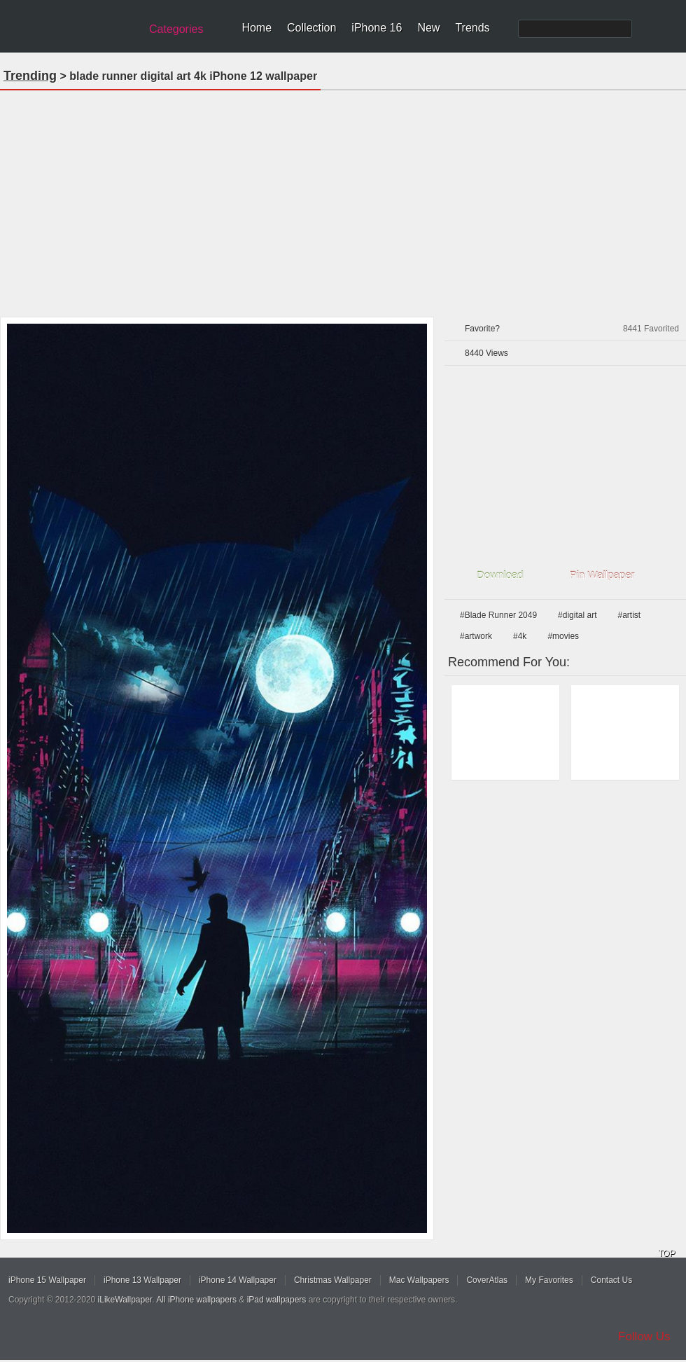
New (428, 28)
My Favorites (549, 1280)
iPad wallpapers (277, 1300)
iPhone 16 (376, 28)
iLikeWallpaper (125, 1300)
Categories (176, 29)
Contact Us (611, 1280)
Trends (472, 28)
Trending (30, 76)
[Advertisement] (343, 199)
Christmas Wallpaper (333, 1280)
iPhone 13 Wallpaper (142, 1280)
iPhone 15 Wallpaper (47, 1280)
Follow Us (644, 1336)
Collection (311, 28)
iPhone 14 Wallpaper (237, 1280)
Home (256, 28)
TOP (666, 1253)
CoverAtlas (486, 1280)
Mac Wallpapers (419, 1280)
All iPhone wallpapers (196, 1300)
